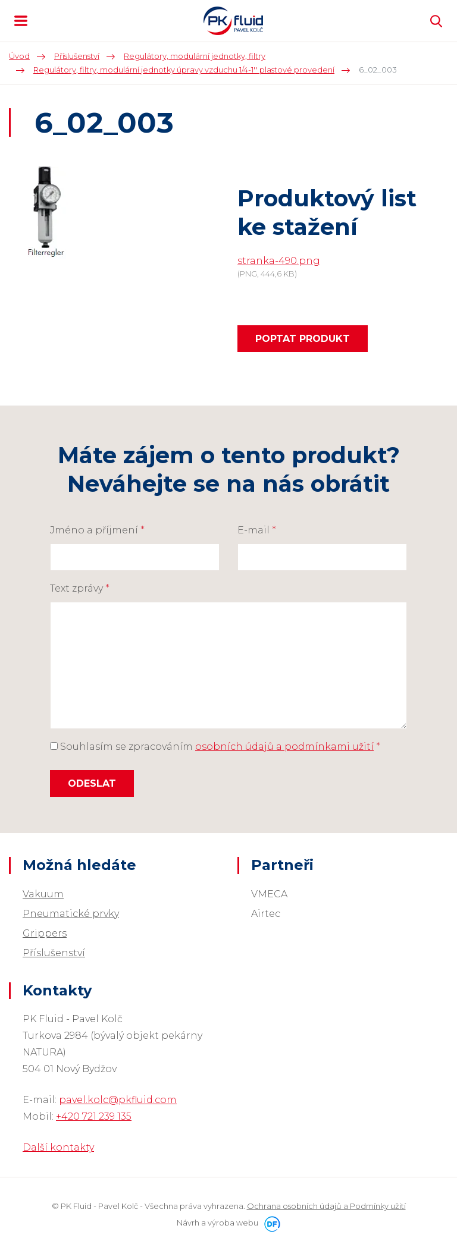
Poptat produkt (302, 338)
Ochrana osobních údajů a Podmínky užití (326, 1206)
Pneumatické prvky (71, 913)
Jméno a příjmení (97, 530)
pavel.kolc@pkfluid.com (118, 1099)
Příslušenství (54, 953)
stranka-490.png (278, 260)
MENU (21, 21)
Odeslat (92, 783)
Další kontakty (58, 1147)
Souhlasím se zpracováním (215, 746)
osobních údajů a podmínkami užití (284, 746)
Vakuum (43, 894)
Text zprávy (79, 588)
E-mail (256, 530)
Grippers (45, 933)
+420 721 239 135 (94, 1116)
